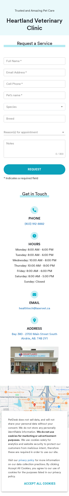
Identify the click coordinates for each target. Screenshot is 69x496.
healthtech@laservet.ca (34, 308)
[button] (34, 132)
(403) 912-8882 (34, 224)
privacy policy (26, 460)
